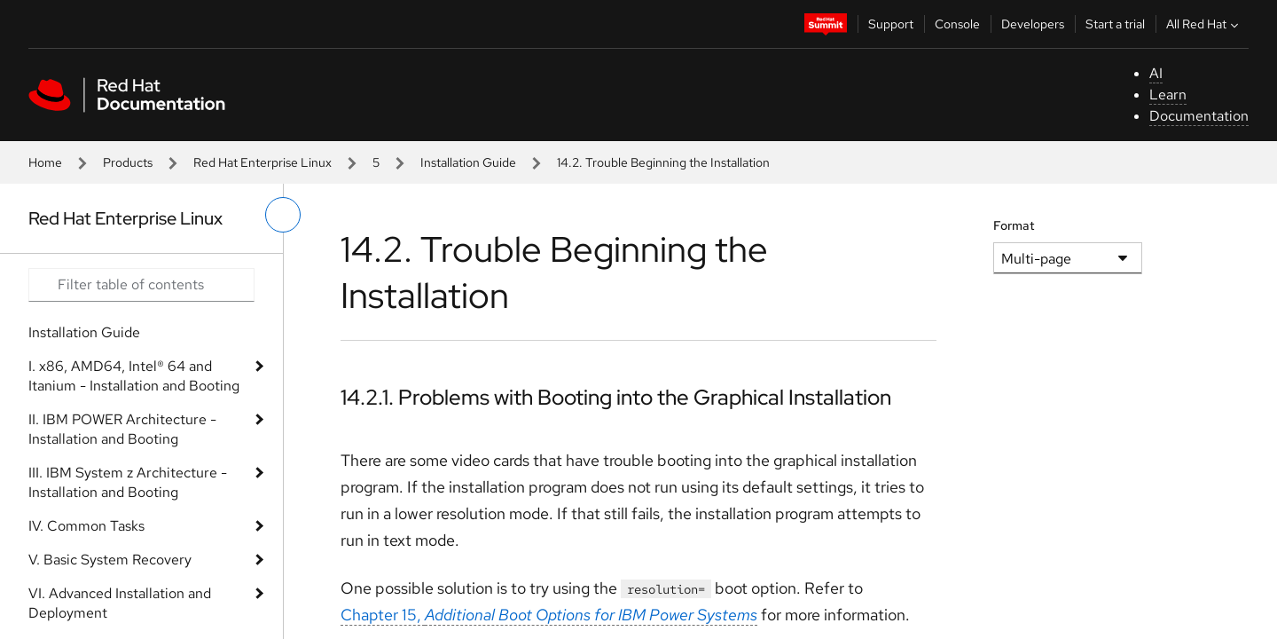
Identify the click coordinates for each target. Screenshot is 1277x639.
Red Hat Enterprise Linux (262, 162)
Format (1014, 225)
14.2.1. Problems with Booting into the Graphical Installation (616, 397)
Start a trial (1115, 24)
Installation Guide (468, 162)
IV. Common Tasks (86, 526)
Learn (1168, 94)
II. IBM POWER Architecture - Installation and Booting (122, 429)
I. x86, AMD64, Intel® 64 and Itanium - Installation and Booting (133, 376)
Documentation (1199, 115)
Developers (1032, 24)
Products (128, 162)
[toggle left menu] (283, 215)
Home (45, 162)
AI (1156, 73)
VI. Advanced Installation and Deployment (119, 603)
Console (957, 24)
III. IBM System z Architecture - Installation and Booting (127, 482)
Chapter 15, (549, 614)
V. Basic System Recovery (110, 559)
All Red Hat (1204, 24)
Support (890, 24)
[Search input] (141, 285)
